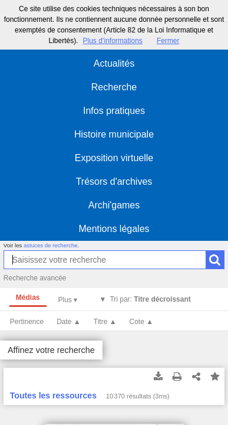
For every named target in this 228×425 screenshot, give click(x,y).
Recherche (114, 87)
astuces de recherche (51, 245)
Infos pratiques (114, 111)
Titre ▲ (105, 322)
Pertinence (27, 322)
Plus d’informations (112, 41)
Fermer (168, 41)
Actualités (114, 63)
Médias (28, 297)
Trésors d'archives (114, 181)
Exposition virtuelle (114, 158)
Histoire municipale (114, 134)
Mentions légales (113, 229)
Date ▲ (69, 322)
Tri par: (150, 299)
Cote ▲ (142, 322)
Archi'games (114, 205)
